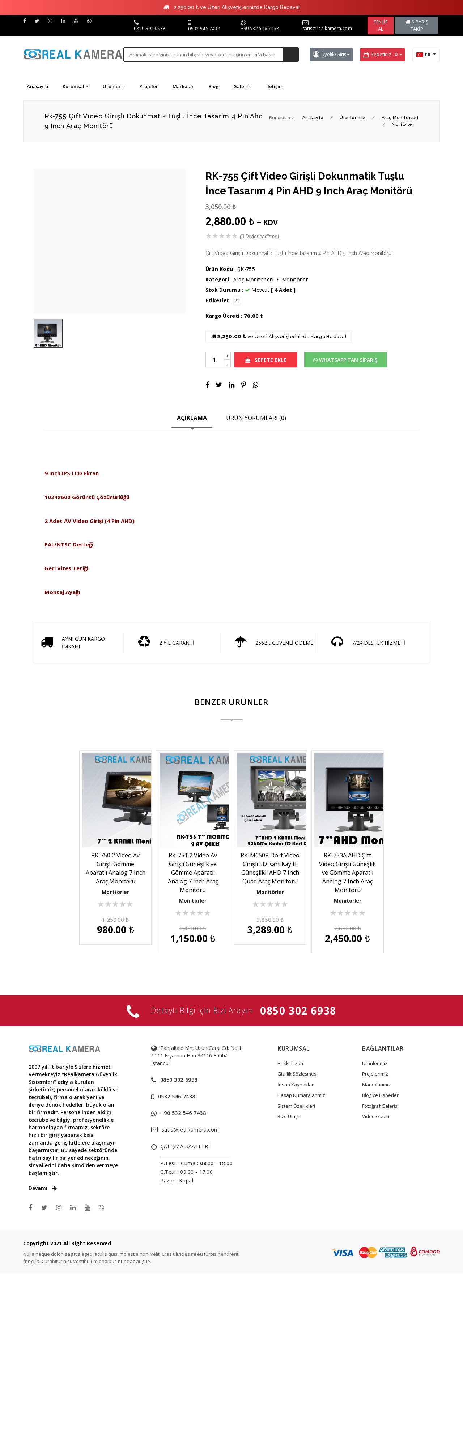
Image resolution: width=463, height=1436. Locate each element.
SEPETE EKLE (265, 359)
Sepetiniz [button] (381, 55)
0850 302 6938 (150, 28)
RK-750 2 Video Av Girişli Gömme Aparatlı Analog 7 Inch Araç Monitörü (119, 864)
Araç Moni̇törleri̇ (254, 279)
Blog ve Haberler (380, 1257)
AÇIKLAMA (192, 418)
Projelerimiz (375, 1236)
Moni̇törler (295, 279)
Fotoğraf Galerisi (380, 1268)
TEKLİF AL (380, 25)
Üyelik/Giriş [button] (329, 54)
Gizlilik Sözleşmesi (297, 1236)
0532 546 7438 (204, 29)
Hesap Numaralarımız (301, 1257)
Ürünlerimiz (374, 1225)
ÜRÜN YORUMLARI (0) (256, 418)
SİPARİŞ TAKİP (416, 25)
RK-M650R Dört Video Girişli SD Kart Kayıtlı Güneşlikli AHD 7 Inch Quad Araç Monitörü (344, 864)
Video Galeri (375, 1278)
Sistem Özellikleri (296, 1268)
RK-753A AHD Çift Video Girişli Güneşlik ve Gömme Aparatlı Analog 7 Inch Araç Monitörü (231, 1052)
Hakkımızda (290, 1225)
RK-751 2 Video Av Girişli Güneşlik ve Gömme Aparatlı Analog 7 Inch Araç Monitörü (231, 864)
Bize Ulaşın (289, 1278)
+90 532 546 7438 (260, 28)
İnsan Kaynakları (296, 1246)
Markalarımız (376, 1246)
